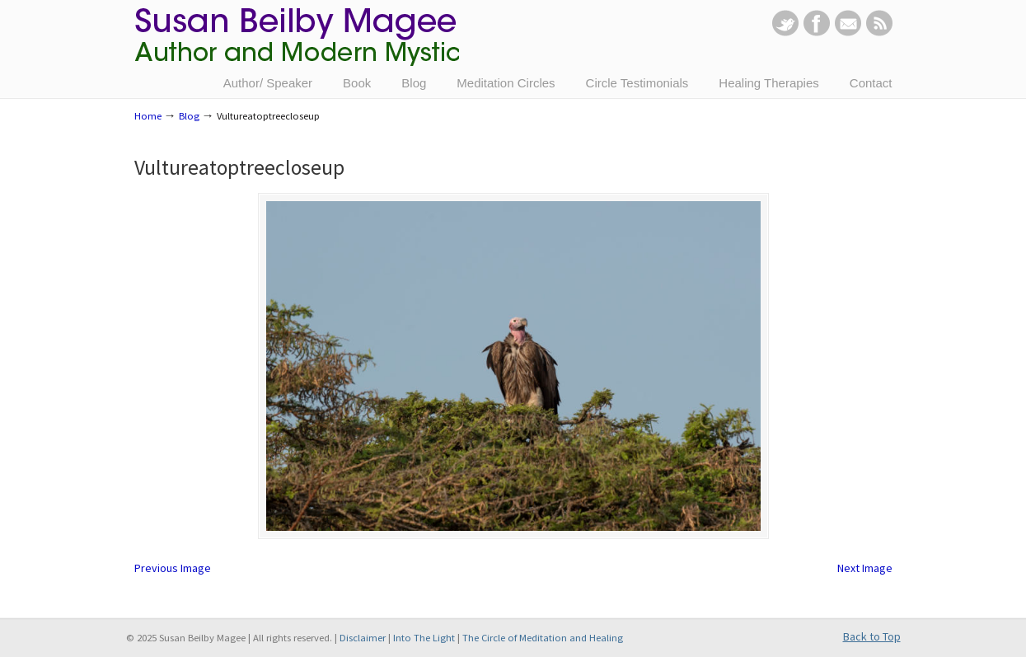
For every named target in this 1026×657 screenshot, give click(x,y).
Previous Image (172, 568)
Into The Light (424, 637)
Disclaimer (363, 637)
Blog (189, 116)
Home (148, 116)
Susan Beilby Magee (296, 45)
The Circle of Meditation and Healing (542, 637)
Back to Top (872, 636)
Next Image (864, 568)
